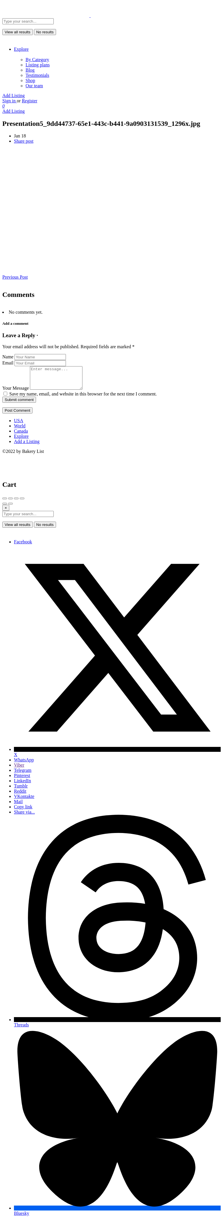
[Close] (5, 512)
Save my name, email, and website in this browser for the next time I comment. (83, 398)
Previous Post (15, 277)
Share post (23, 141)
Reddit (20, 795)
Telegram (22, 774)
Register (29, 100)
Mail (18, 805)
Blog (30, 70)
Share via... (24, 816)
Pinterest (22, 779)
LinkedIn (22, 785)
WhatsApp (24, 764)
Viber (19, 769)
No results (45, 32)
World (20, 430)
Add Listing (13, 95)
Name (7, 356)
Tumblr (21, 790)
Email (7, 362)
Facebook (23, 546)
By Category (37, 59)
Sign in (9, 100)
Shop (30, 80)
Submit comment (19, 404)
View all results (17, 32)
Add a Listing (26, 445)
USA (18, 424)
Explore (21, 49)
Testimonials (37, 75)
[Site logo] (46, 15)
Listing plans (38, 64)
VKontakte (24, 800)
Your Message (15, 392)
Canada (21, 435)
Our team (34, 85)
